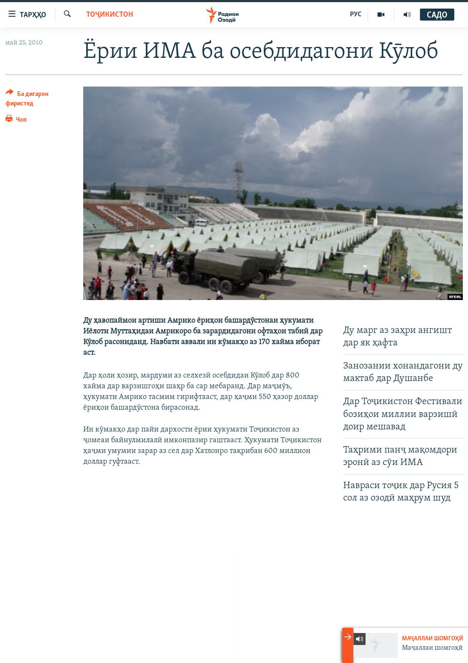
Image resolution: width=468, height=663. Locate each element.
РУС (356, 14)
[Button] (39, 100)
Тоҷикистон (109, 15)
